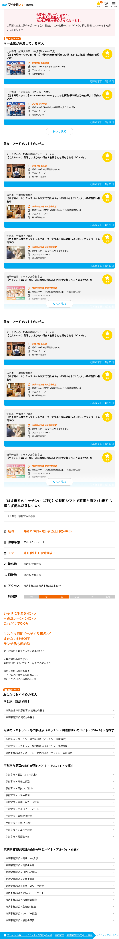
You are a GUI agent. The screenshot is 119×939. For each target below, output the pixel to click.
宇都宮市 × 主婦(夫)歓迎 (60, 823)
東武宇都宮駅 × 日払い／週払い (60, 872)
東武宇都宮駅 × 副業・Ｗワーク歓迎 (60, 886)
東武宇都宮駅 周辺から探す (60, 717)
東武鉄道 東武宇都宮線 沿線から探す (60, 710)
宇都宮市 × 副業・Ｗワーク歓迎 (60, 802)
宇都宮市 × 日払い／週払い (60, 788)
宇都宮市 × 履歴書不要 (60, 836)
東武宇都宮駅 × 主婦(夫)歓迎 (60, 906)
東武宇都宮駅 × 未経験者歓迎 (60, 899)
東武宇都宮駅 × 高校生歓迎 (60, 865)
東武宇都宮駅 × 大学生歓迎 (60, 879)
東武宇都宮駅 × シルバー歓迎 (60, 913)
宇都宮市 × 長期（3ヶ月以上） (60, 774)
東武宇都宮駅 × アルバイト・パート (60, 892)
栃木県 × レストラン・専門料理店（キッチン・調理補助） (60, 739)
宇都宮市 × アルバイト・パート (60, 809)
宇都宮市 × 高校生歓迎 (60, 781)
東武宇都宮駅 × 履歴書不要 (60, 920)
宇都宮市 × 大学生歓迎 (60, 795)
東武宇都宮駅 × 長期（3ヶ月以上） (60, 858)
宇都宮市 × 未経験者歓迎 (60, 816)
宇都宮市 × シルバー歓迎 (60, 829)
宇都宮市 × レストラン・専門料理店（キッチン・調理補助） (60, 746)
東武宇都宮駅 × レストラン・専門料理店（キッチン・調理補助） (60, 753)
